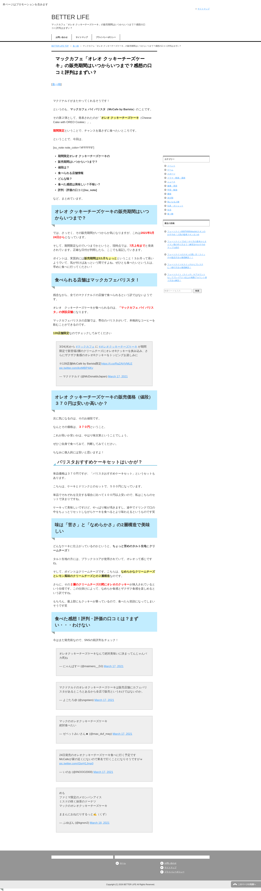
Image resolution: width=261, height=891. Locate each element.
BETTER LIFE (70, 17)
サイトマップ (82, 37)
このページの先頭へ (247, 884)
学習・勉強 (172, 190)
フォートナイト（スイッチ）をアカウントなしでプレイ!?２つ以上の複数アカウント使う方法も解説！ (187, 277)
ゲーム (170, 170)
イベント (171, 166)
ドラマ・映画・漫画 (176, 178)
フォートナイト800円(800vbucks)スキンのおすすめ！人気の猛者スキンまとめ (186, 233)
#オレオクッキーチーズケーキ (118, 346)
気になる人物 (173, 202)
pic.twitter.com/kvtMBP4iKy (76, 368)
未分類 (170, 198)
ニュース (171, 182)
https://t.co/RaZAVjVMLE (116, 363)
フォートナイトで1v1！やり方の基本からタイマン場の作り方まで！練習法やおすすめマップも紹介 (186, 244)
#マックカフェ (85, 346)
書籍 (169, 194)
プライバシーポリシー (106, 37)
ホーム (123, 863)
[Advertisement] (186, 102)
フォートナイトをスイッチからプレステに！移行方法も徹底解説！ (185, 266)
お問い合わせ (62, 37)
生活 (169, 210)
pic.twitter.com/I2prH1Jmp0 (76, 763)
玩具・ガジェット (175, 206)
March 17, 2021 (118, 376)
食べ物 (56, 84)
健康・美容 (172, 186)
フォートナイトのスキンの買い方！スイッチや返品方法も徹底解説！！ (186, 256)
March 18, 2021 (100, 822)
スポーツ (171, 174)
